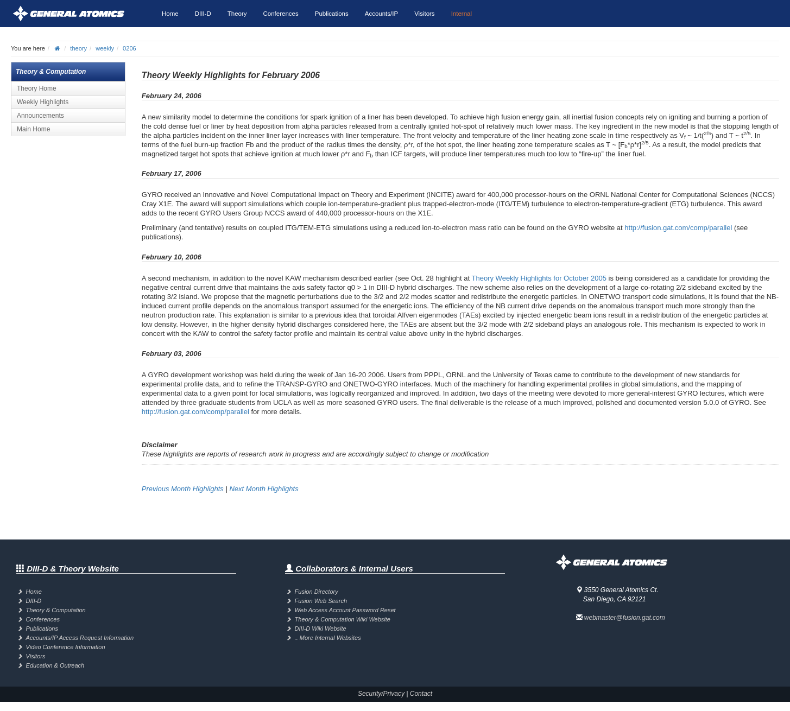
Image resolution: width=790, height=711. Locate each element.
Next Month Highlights (263, 489)
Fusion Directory (316, 591)
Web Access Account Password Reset (345, 610)
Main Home (33, 129)
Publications (332, 13)
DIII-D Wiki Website (320, 628)
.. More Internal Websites (328, 637)
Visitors (424, 13)
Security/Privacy (381, 693)
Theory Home (36, 88)
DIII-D (203, 13)
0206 (129, 48)
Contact (421, 693)
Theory (237, 13)
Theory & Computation (56, 610)
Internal (461, 13)
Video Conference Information (65, 647)
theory (78, 48)
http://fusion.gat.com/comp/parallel (678, 228)
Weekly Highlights (42, 102)
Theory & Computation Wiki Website (342, 619)
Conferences (281, 13)
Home (170, 13)
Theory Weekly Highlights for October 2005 (539, 278)
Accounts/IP (381, 13)
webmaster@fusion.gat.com (624, 617)
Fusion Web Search (321, 601)
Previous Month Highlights (183, 489)
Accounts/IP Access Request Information (80, 637)
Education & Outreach (55, 665)
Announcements (40, 115)
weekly (105, 48)
